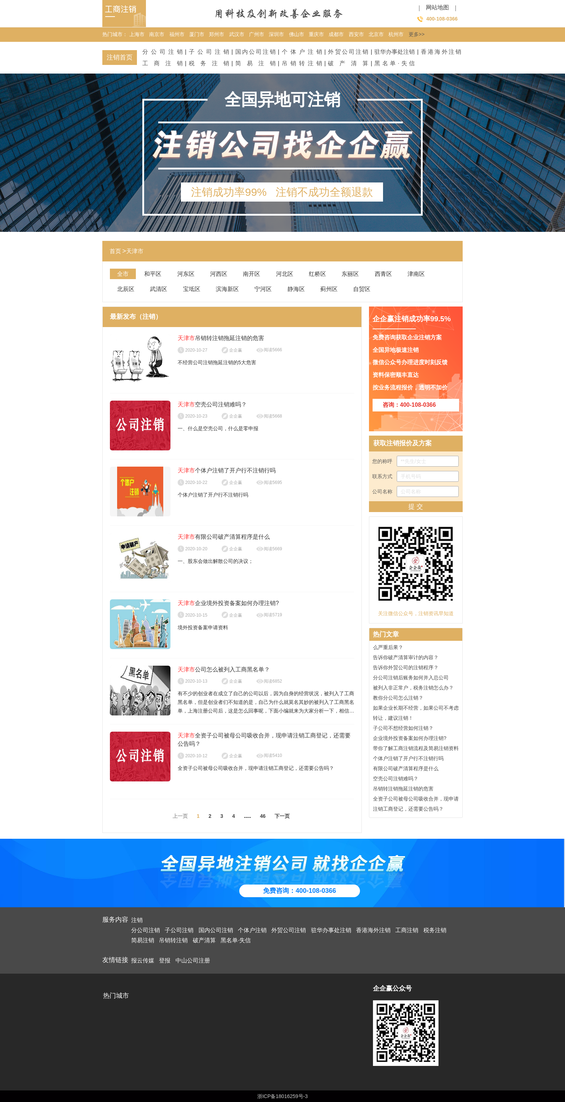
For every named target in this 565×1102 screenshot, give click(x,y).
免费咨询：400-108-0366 (299, 890)
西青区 (383, 274)
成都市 (336, 34)
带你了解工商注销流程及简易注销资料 (416, 750)
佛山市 (296, 34)
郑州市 (216, 34)
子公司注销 (209, 52)
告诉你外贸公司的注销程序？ (406, 669)
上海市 (136, 34)
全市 (123, 274)
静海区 (296, 289)
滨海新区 (227, 289)
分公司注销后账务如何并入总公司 (411, 679)
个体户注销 (302, 52)
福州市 (176, 34)
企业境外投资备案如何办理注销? (409, 739)
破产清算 (348, 63)
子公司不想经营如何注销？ (403, 729)
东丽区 (350, 274)
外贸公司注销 (348, 52)
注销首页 (120, 57)
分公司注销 (162, 52)
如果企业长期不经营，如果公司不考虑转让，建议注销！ (416, 714)
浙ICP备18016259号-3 (282, 1096)
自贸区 (361, 289)
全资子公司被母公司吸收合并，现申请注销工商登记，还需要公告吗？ (416, 805)
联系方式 (415, 476)
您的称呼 (415, 461)
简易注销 (255, 63)
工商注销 (162, 63)
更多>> (416, 34)
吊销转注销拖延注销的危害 (403, 790)
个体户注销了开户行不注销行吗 (408, 760)
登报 (164, 960)
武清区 (158, 289)
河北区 (284, 274)
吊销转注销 (302, 63)
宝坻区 (191, 289)
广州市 (256, 34)
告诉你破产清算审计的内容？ (406, 659)
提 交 (415, 506)
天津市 (134, 251)
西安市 (356, 34)
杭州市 (396, 34)
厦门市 (196, 34)
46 (263, 816)
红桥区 (317, 274)
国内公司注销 (255, 52)
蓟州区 (329, 289)
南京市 (156, 34)
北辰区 (125, 289)
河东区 (186, 274)
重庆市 (316, 34)
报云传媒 (142, 960)
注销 (137, 920)
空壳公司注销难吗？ (395, 780)
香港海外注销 (441, 52)
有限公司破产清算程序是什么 (406, 770)
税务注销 (209, 63)
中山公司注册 (192, 960)
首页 (115, 251)
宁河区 (263, 289)
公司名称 (415, 491)
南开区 (251, 274)
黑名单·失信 (394, 63)
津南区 (416, 274)
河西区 (218, 274)
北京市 (376, 34)
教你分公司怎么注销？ (398, 699)
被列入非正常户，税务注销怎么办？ (413, 689)
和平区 (152, 274)
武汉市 (236, 34)
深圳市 (276, 34)
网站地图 (437, 7)
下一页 (282, 816)
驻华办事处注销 (394, 52)
